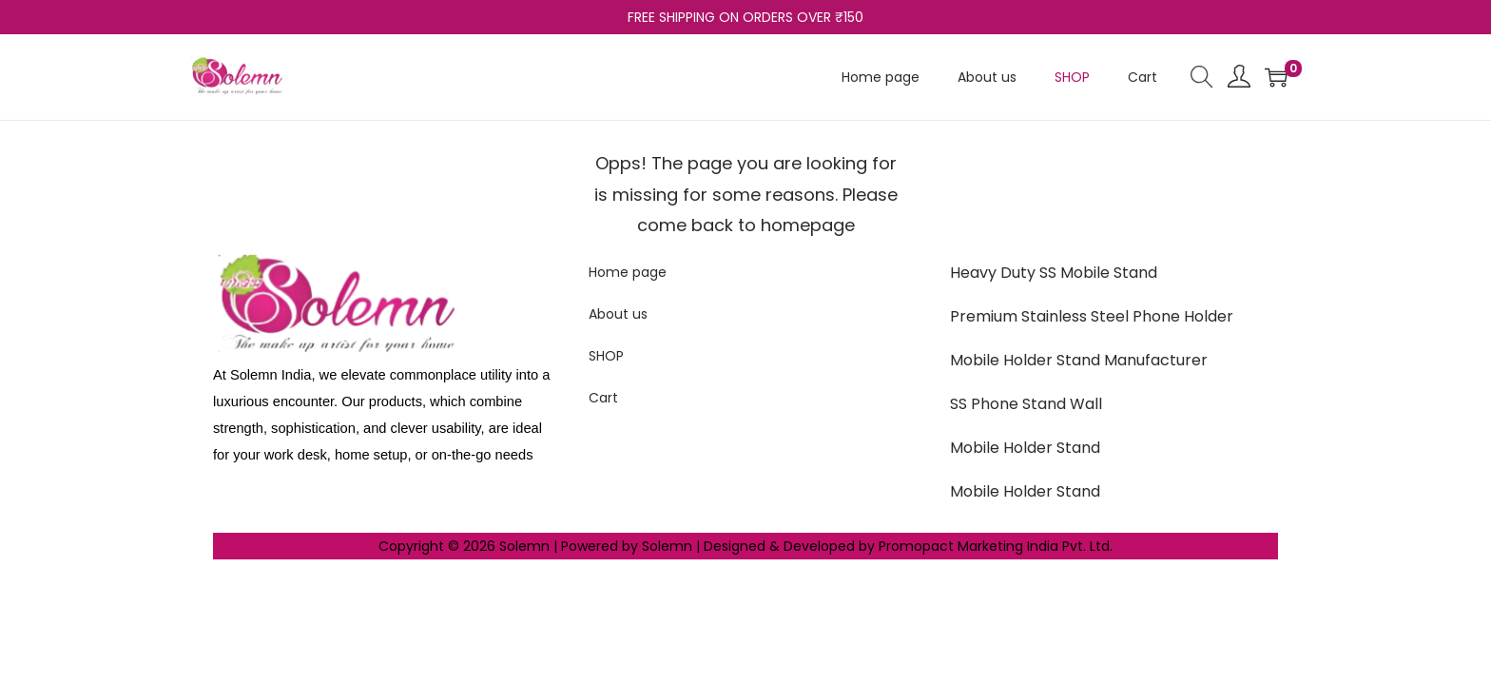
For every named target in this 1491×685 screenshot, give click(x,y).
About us (618, 313)
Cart (603, 397)
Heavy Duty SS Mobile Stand (1053, 273)
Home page (628, 272)
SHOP (606, 355)
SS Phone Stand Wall (1026, 404)
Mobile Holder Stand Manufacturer (1079, 360)
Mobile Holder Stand (1025, 448)
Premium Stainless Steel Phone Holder (1091, 316)
